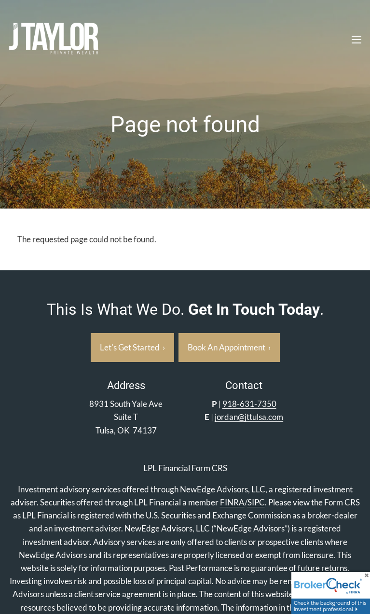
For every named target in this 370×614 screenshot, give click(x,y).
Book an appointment (229, 347)
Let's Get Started (132, 347)
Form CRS (209, 468)
